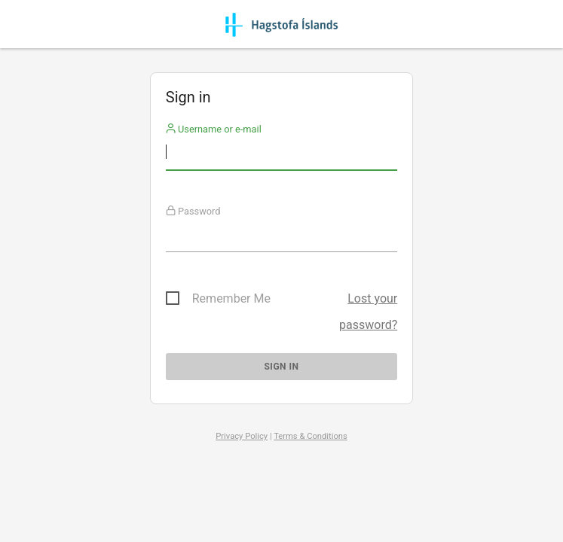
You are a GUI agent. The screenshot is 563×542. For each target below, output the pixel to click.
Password (193, 211)
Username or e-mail (214, 129)
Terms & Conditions (310, 436)
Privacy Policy (242, 436)
